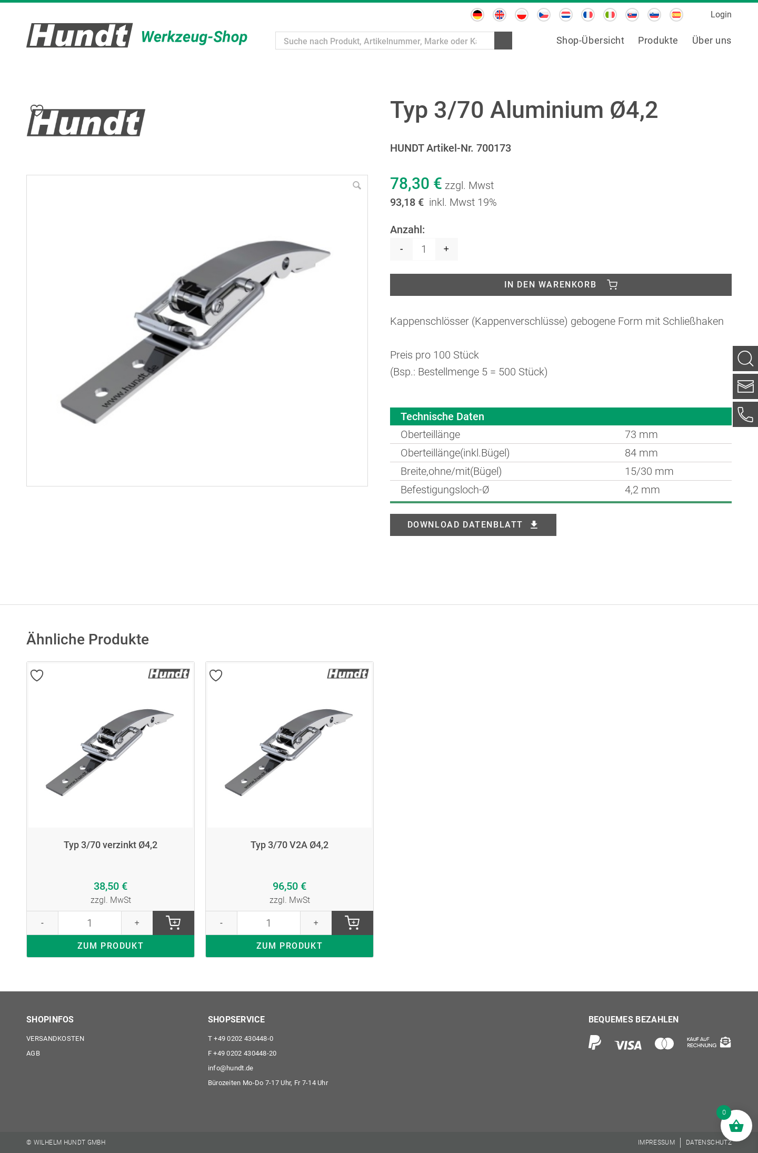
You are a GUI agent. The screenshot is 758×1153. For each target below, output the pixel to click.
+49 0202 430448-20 (242, 1053)
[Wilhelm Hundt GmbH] (136, 35)
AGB (33, 1053)
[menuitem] (477, 15)
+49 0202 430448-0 (241, 1038)
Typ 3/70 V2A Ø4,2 (289, 845)
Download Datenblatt (465, 525)
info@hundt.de (231, 1068)
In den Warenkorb (550, 285)
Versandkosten (55, 1038)
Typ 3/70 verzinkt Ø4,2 (110, 845)
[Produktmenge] (424, 249)
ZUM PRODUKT (110, 946)
